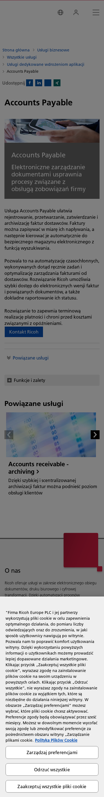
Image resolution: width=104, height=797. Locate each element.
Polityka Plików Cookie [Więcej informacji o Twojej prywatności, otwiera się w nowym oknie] (56, 740)
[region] (52, 697)
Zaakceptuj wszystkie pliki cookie (51, 786)
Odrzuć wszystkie (52, 769)
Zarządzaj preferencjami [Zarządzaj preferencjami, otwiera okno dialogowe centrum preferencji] (52, 752)
